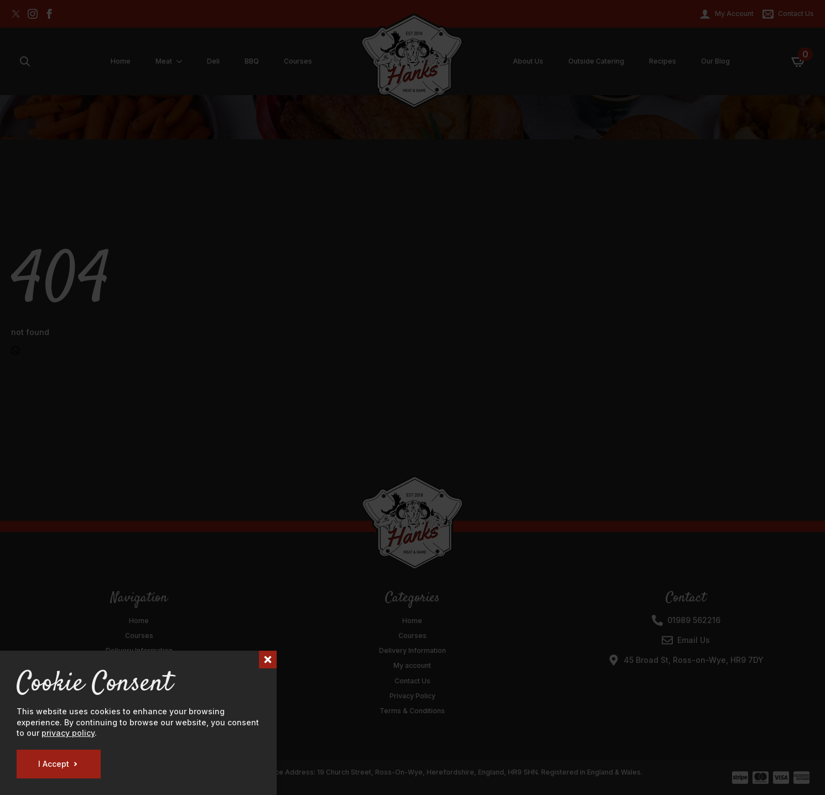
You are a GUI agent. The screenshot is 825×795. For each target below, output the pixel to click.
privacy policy (68, 733)
